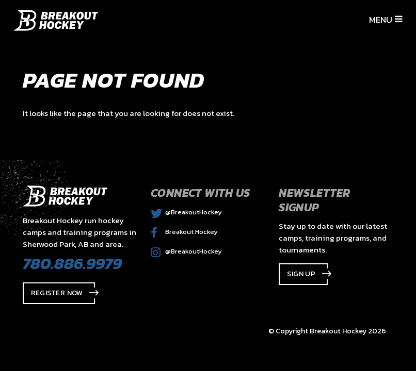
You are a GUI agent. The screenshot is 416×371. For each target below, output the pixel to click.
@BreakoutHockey (186, 212)
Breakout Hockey (184, 232)
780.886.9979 (72, 263)
